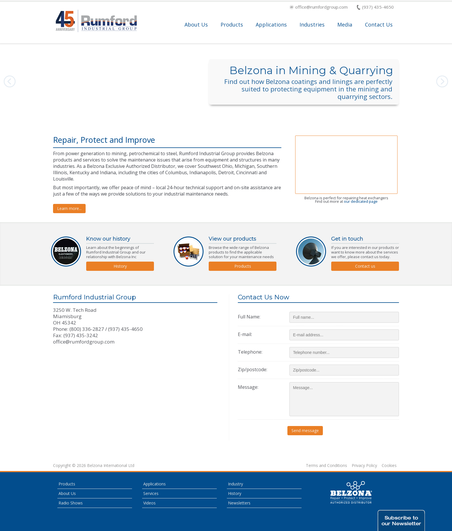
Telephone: (250, 352)
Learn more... (69, 208)
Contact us (365, 266)
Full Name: (249, 317)
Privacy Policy (364, 466)
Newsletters (239, 503)
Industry (235, 484)
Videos (149, 503)
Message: (248, 387)
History (120, 266)
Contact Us (379, 24)
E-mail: (245, 334)
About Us (196, 24)
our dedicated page (361, 201)
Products (232, 24)
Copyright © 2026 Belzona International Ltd (93, 466)
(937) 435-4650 (375, 7)
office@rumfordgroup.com (319, 7)
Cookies (389, 466)
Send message (307, 430)
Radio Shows (71, 503)
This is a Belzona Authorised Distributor (351, 492)
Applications (271, 24)
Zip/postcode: (252, 369)
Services (151, 493)
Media (344, 24)
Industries (312, 24)
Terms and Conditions (326, 466)
